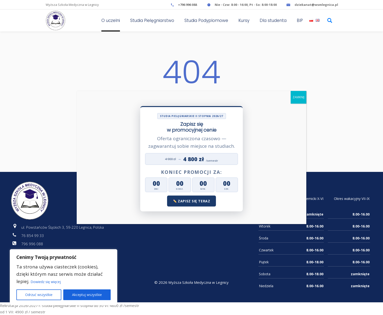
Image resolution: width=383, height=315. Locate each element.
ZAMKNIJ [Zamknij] (298, 97)
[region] (63, 277)
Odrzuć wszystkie (39, 294)
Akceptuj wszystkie (87, 294)
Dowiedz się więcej (46, 281)
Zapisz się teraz (191, 201)
